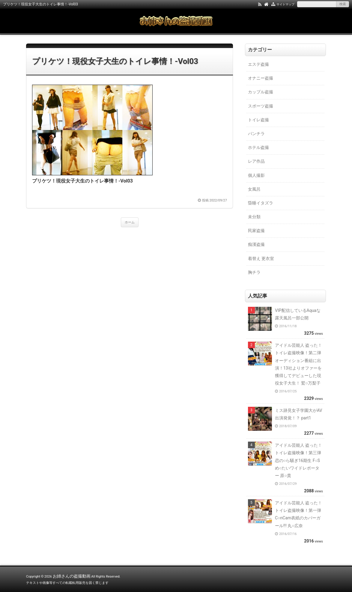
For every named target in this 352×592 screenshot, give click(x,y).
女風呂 (254, 189)
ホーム (130, 222)
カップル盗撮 (260, 91)
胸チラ (254, 272)
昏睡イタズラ (260, 203)
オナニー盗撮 (260, 78)
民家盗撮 (256, 230)
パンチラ (256, 133)
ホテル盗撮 (258, 147)
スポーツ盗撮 (260, 106)
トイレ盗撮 (258, 119)
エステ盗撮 (258, 64)
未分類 (254, 216)
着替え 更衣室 (261, 258)
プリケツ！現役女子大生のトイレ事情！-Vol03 (115, 61)
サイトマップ (285, 4)
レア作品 (256, 161)
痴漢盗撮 (256, 244)
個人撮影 (256, 175)
